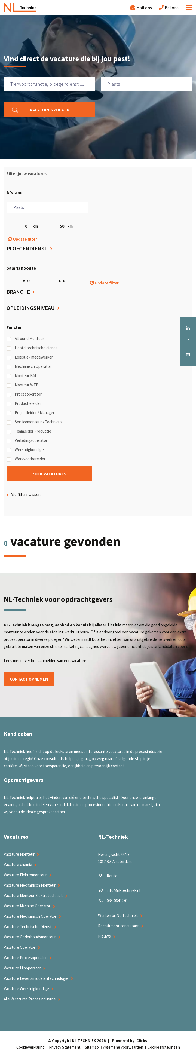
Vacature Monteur (19, 854)
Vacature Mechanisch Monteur (30, 885)
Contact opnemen (29, 679)
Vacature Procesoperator (25, 957)
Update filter (22, 239)
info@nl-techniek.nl (123, 890)
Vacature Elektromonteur (25, 874)
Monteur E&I (21, 375)
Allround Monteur (25, 338)
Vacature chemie (18, 864)
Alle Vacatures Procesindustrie (30, 999)
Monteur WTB (23, 385)
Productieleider (24, 403)
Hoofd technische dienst (32, 348)
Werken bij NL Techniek (118, 915)
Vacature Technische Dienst (28, 926)
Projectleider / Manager (30, 412)
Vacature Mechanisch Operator (30, 916)
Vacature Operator (19, 947)
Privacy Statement (65, 1047)
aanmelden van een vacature (62, 660)
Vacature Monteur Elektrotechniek (33, 895)
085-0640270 (117, 901)
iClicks (141, 1040)
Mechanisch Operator (29, 366)
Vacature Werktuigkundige (26, 988)
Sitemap (92, 1047)
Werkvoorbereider (26, 459)
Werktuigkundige (25, 449)
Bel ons (172, 7)
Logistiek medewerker (30, 357)
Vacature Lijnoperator (22, 968)
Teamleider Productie (29, 431)
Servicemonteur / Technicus (34, 422)
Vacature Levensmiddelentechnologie (36, 978)
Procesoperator (24, 394)
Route (112, 876)
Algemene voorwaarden (123, 1047)
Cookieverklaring (30, 1047)
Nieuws (104, 936)
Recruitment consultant (118, 926)
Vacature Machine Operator (27, 905)
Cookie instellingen (164, 1047)
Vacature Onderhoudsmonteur (30, 936)
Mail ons (144, 7)
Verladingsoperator (27, 440)
